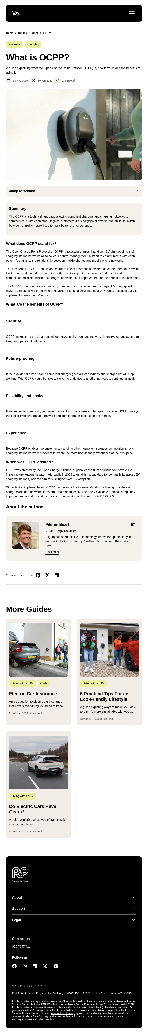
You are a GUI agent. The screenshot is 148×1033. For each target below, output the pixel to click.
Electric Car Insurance (33, 693)
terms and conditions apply (64, 1013)
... (38, 705)
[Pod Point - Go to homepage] (16, 12)
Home (9, 32)
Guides (22, 32)
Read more (52, 551)
